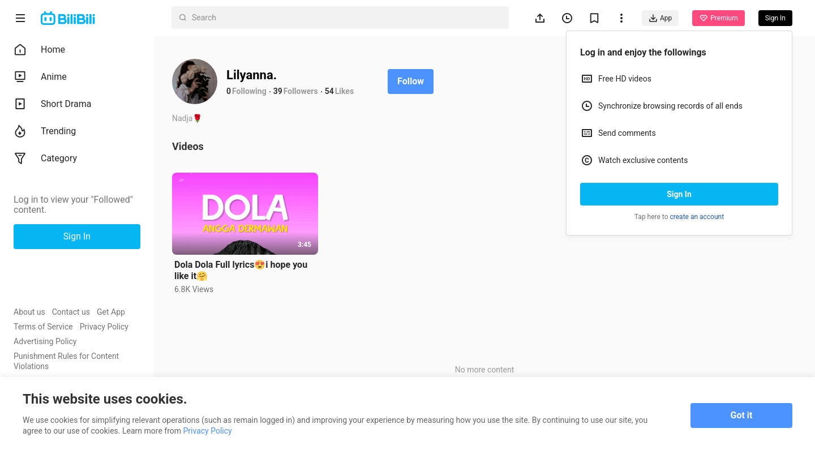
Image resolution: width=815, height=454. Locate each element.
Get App (111, 311)
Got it (742, 415)
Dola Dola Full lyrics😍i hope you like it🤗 (240, 270)
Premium (718, 18)
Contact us (71, 311)
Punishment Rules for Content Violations (66, 361)
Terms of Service (43, 326)
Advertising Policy (45, 341)
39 (277, 91)
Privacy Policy (104, 326)
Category (45, 158)
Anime (40, 77)
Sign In (679, 194)
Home (39, 50)
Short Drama (53, 104)
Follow (410, 81)
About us (29, 311)
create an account (697, 217)
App (660, 18)
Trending (45, 131)
